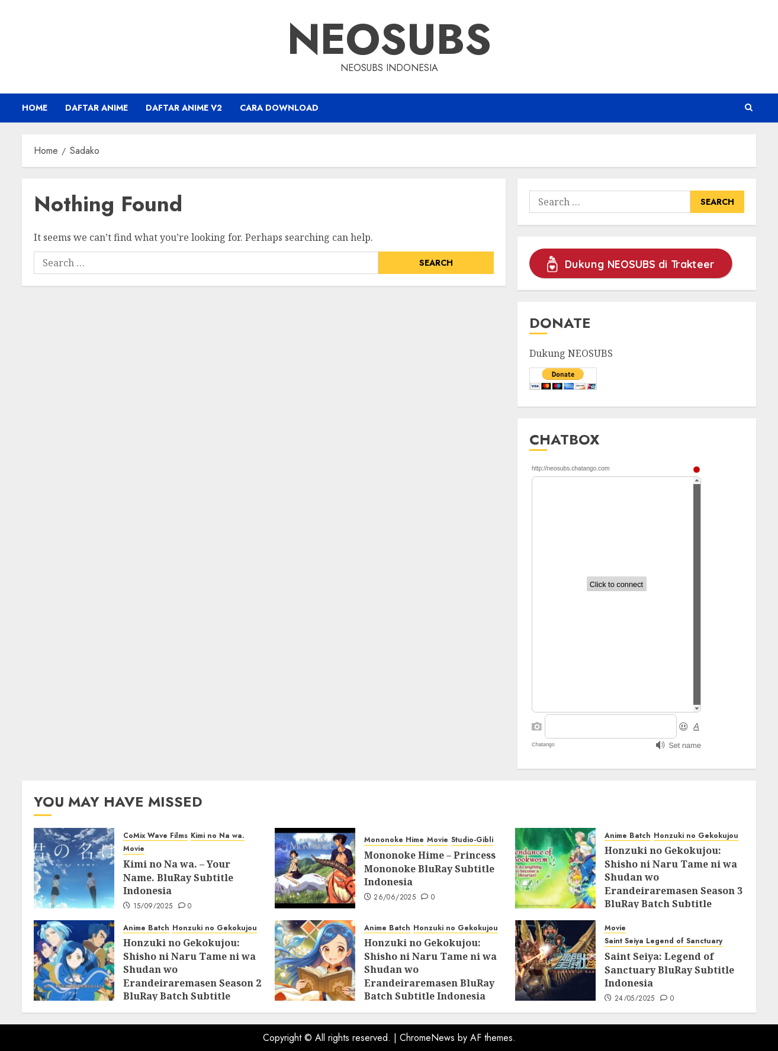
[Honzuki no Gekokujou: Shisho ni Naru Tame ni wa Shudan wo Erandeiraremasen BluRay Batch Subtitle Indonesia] (315, 960)
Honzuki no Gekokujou (696, 836)
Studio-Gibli (472, 840)
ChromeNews (427, 1037)
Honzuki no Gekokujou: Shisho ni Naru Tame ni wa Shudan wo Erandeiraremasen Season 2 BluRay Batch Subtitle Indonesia (192, 975)
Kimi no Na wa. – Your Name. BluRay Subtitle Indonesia (178, 877)
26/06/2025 (395, 897)
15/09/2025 (153, 906)
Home (34, 108)
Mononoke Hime (394, 840)
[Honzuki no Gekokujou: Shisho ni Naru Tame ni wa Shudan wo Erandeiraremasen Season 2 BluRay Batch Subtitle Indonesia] (74, 960)
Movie (133, 849)
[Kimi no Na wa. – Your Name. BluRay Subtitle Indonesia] (74, 868)
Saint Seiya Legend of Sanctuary (663, 941)
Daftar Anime (96, 108)
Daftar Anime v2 (184, 108)
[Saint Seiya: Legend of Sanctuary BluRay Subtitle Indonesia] (555, 960)
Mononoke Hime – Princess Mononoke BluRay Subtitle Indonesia (430, 868)
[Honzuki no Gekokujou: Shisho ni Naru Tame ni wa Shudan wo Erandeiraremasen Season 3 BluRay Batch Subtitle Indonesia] (555, 868)
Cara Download (279, 108)
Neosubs (389, 39)
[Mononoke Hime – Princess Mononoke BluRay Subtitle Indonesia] (315, 868)
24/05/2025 (635, 999)
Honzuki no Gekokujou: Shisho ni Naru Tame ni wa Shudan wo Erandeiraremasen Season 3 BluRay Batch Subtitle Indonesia (673, 883)
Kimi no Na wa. (218, 836)
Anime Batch (628, 836)
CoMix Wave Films (155, 836)
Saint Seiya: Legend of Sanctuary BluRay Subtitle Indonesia (669, 969)
